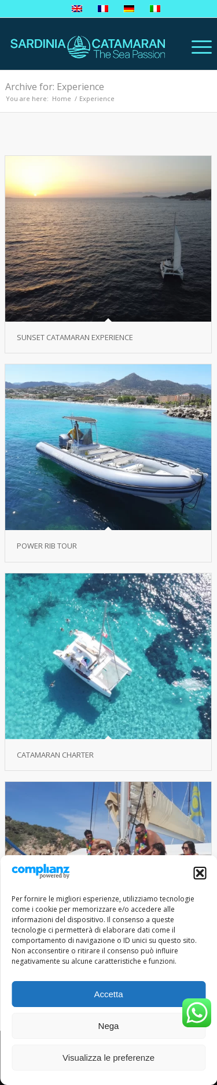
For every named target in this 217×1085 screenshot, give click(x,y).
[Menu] (196, 47)
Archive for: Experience (54, 86)
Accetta (108, 994)
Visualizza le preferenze (108, 1057)
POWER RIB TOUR (47, 545)
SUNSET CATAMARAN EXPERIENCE (75, 337)
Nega (108, 1026)
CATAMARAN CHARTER (55, 755)
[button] (199, 873)
